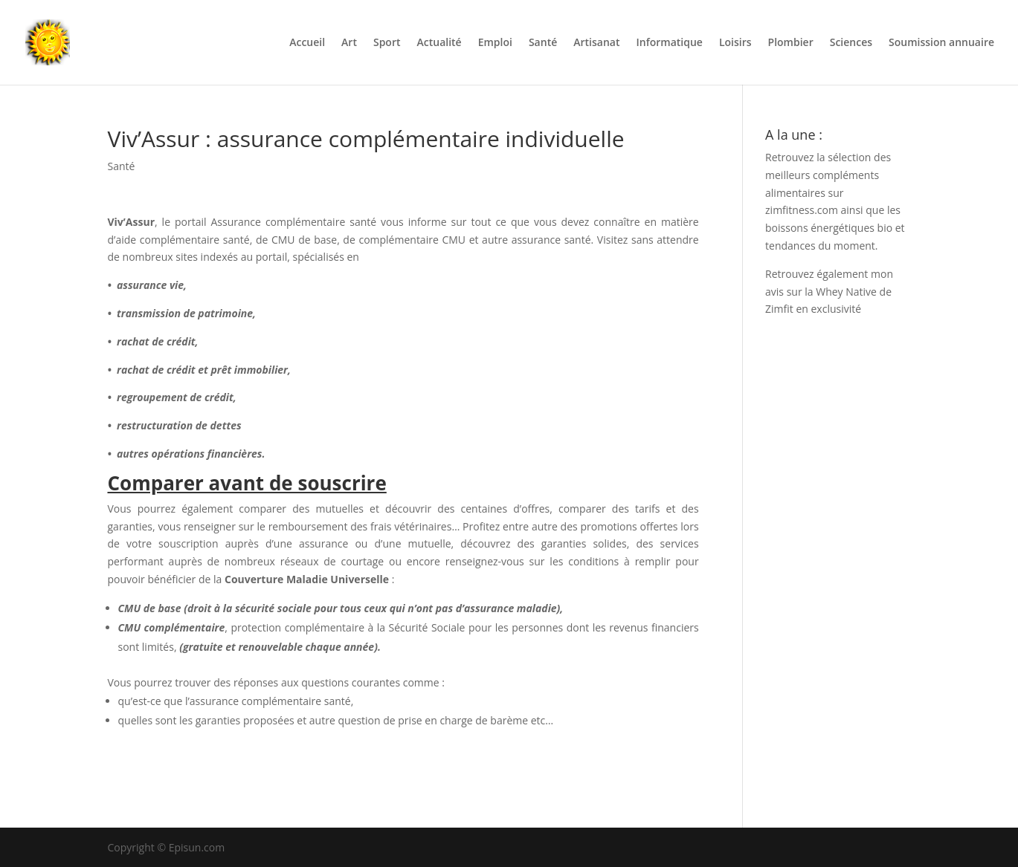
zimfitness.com (801, 210)
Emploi (495, 43)
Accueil (307, 43)
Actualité (439, 43)
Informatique (669, 43)
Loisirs (735, 43)
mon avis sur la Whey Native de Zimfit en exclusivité (829, 291)
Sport (387, 43)
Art (349, 43)
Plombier (791, 43)
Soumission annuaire (941, 43)
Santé (543, 43)
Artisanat (596, 43)
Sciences (851, 43)
